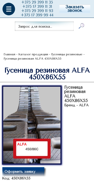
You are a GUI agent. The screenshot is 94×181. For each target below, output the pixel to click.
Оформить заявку (20, 171)
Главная (9, 54)
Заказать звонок (74, 8)
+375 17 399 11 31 (37, 7)
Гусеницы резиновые (66, 54)
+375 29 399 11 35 (37, 2)
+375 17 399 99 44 (37, 15)
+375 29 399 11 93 (37, 11)
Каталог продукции (33, 54)
